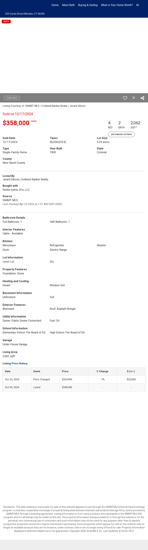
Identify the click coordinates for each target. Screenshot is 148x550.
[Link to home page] (11, 5)
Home (55, 5)
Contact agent (11, 98)
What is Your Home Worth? (117, 5)
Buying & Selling (88, 5)
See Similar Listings (121, 134)
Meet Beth (68, 5)
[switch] (125, 98)
